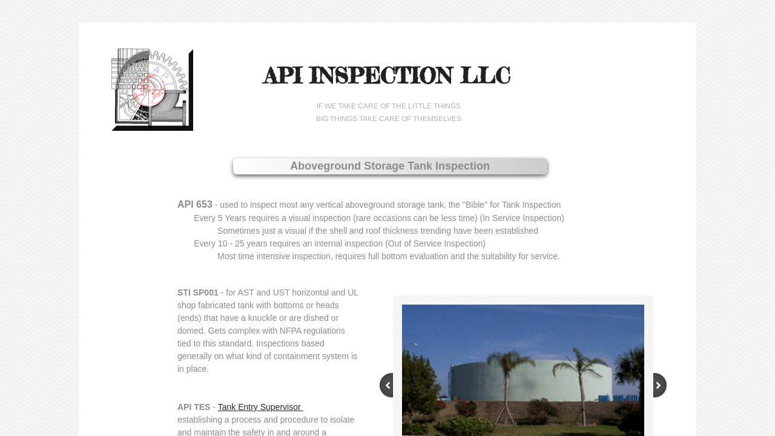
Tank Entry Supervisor (260, 407)
